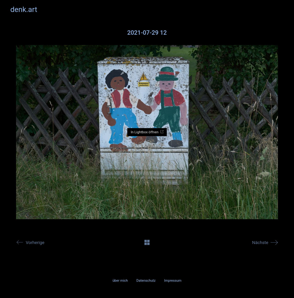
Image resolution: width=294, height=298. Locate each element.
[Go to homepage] (23, 9)
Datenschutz (146, 280)
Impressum (172, 280)
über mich (120, 280)
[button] (281, 9)
